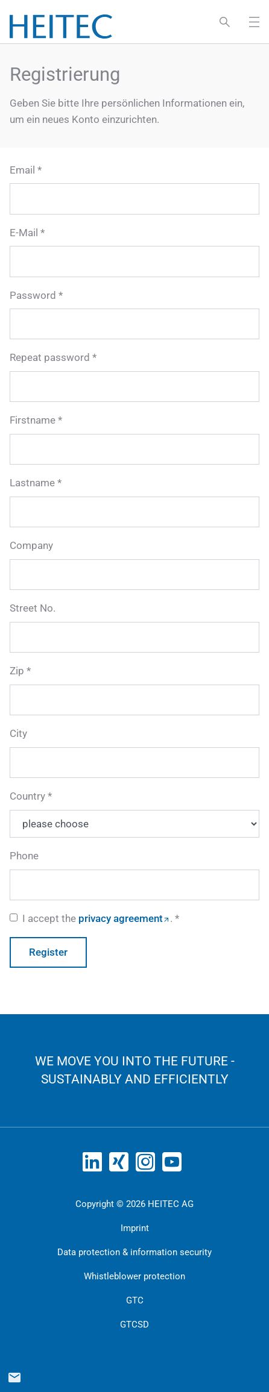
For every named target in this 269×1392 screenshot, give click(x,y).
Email (22, 170)
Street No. (32, 608)
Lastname (32, 483)
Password (33, 295)
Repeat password (50, 357)
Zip (17, 671)
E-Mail (24, 233)
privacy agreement (120, 918)
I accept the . (97, 918)
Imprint (135, 1228)
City (18, 733)
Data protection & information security (134, 1252)
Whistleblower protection (134, 1276)
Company (31, 545)
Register (48, 952)
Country (27, 796)
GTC (135, 1300)
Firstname (32, 420)
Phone (24, 856)
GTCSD (134, 1324)
